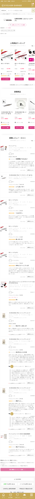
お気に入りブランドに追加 (17, 25)
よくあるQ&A (17, 479)
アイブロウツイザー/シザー (27, 177)
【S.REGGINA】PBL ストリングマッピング (19, 313)
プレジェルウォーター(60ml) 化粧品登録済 (20, 434)
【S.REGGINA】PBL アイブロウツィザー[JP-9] (20, 175)
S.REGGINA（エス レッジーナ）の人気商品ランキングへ (21, 84)
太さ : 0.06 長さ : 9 (13, 297)
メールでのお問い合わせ (26, 484)
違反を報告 (22, 170)
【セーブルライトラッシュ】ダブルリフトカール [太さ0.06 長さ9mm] (22, 282)
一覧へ (32, 45)
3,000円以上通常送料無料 (9, 488)
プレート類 (29, 147)
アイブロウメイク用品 (25, 314)
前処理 (23, 435)
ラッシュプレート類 (16, 149)
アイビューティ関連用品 (19, 147)
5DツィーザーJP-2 (13, 200)
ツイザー (24, 202)
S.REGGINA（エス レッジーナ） (19, 14)
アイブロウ (16, 177)
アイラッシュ (16, 202)
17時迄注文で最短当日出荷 (25, 488)
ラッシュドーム (12, 146)
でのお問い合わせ (9, 484)
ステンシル (11, 316)
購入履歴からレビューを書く (17, 469)
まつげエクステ (25, 285)
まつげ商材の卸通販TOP (5, 14)
